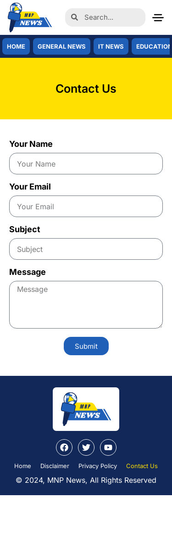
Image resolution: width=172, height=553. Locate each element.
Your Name (31, 144)
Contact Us (142, 465)
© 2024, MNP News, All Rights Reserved (86, 480)
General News (62, 46)
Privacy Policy (97, 465)
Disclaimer (54, 465)
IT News (111, 46)
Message (27, 272)
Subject (24, 229)
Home (16, 46)
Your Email (30, 187)
